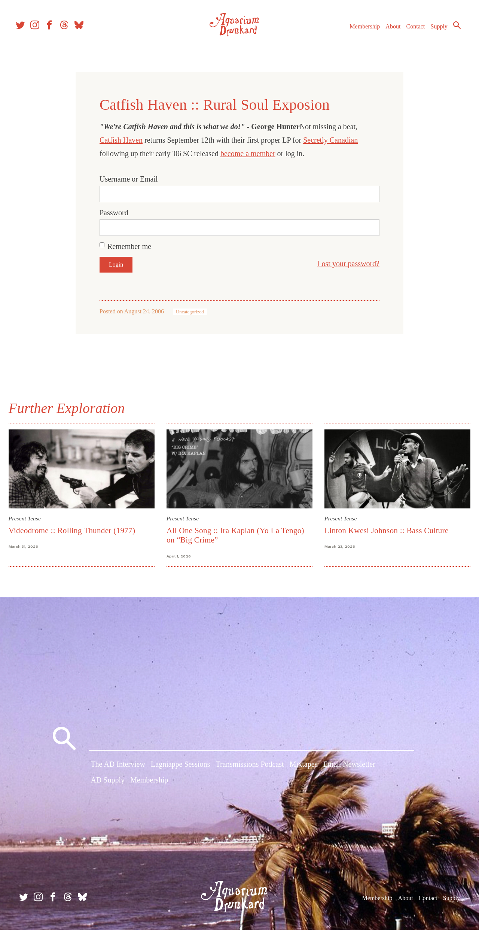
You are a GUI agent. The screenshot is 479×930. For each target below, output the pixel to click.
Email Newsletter (349, 766)
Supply (431, 33)
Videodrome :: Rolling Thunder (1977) (75, 529)
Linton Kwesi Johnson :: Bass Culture (385, 529)
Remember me (129, 246)
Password (114, 213)
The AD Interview (118, 766)
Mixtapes (303, 766)
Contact (408, 33)
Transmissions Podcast (250, 766)
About (385, 33)
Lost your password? (348, 263)
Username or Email (129, 179)
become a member (247, 153)
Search (449, 32)
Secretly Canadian (330, 140)
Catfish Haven (121, 140)
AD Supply (108, 782)
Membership (357, 33)
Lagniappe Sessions (180, 766)
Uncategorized (190, 311)
